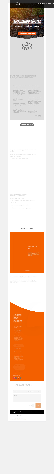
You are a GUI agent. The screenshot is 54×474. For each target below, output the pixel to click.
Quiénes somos (48, 3)
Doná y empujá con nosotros (27, 33)
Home (38, 3)
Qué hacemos (42, 3)
